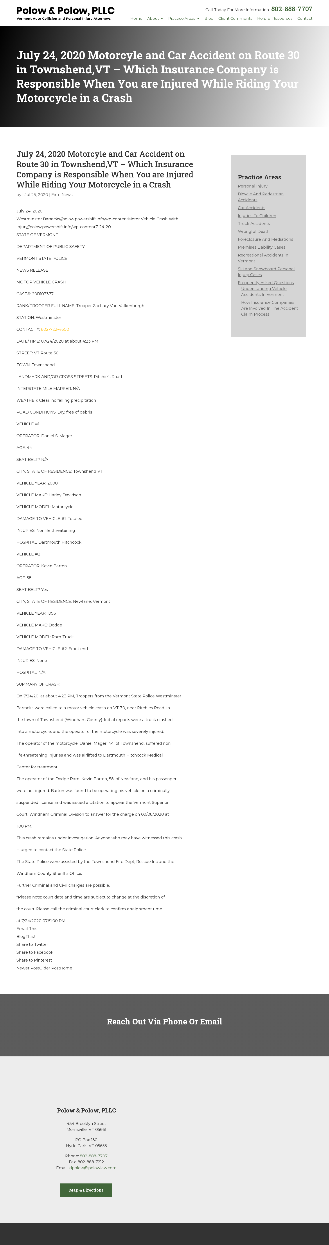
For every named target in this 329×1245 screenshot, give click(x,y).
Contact (305, 19)
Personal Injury (253, 186)
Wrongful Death (254, 231)
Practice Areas (181, 19)
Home (136, 19)
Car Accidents (251, 207)
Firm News (62, 194)
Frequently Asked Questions (266, 282)
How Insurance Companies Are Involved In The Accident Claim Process (269, 308)
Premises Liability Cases (261, 247)
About (153, 19)
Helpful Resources (275, 19)
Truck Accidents (254, 223)
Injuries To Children (257, 215)
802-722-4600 (55, 329)
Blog (209, 19)
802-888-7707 (292, 8)
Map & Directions (86, 1190)
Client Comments (235, 19)
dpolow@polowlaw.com (93, 1167)
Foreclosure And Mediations (265, 239)
